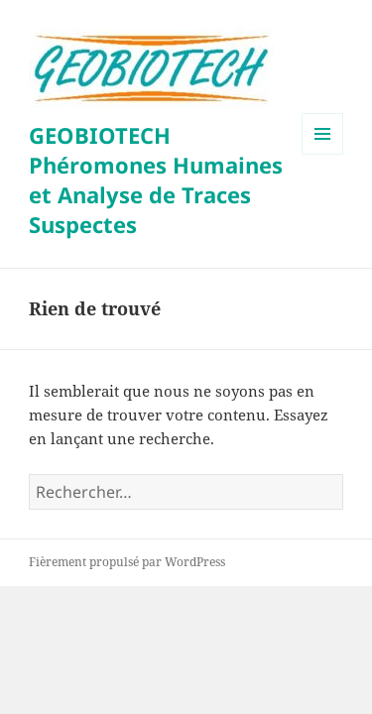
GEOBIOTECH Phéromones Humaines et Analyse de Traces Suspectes (156, 179)
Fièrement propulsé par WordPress (127, 561)
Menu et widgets (323, 154)
